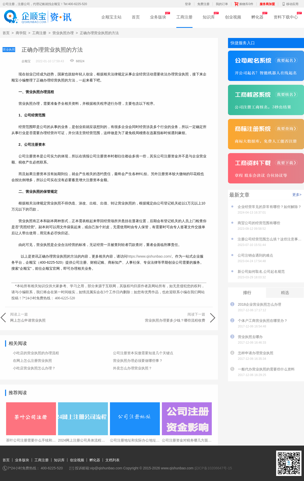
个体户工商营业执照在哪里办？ (263, 321)
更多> (296, 195)
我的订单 (222, 4)
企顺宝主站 (111, 17)
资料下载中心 (286, 17)
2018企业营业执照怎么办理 (259, 304)
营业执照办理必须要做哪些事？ (138, 361)
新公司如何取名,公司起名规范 (261, 271)
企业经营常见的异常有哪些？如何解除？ (269, 207)
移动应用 (289, 4)
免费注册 (203, 4)
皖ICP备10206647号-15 (213, 468)
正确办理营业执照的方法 (99, 33)
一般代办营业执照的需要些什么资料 (266, 369)
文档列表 (112, 460)
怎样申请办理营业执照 (255, 353)
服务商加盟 (267, 4)
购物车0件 (243, 4)
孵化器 (257, 17)
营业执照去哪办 (250, 337)
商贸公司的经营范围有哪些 (259, 223)
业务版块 (158, 17)
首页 (136, 17)
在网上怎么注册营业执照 (32, 361)
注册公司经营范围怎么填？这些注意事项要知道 (269, 239)
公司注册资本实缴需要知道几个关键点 (143, 353)
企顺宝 (26, 61)
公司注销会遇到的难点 (255, 255)
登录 (188, 4)
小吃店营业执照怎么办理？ (34, 368)
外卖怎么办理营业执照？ (132, 368)
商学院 (21, 33)
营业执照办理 (63, 33)
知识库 (209, 17)
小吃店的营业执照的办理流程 (36, 353)
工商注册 (184, 17)
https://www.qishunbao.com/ (149, 256)
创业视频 (233, 17)
